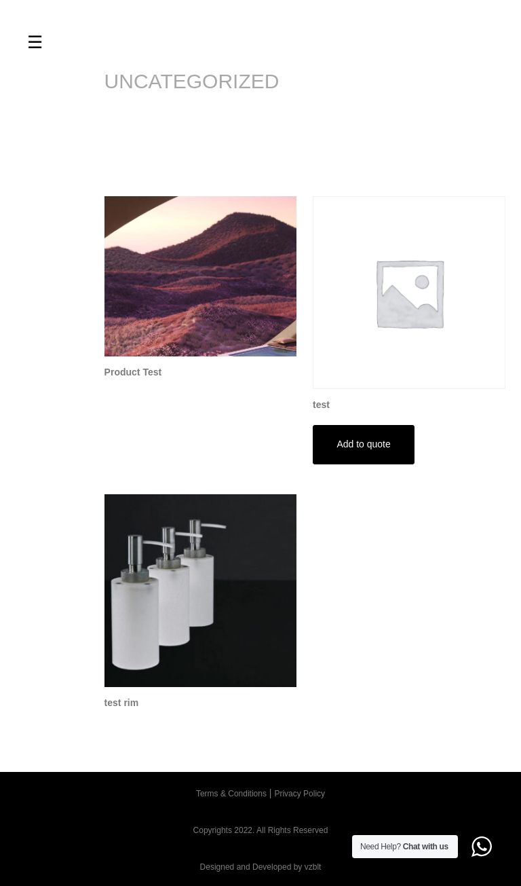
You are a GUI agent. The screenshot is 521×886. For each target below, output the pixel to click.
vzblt (313, 867)
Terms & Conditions (231, 793)
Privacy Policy (299, 793)
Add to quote (363, 444)
